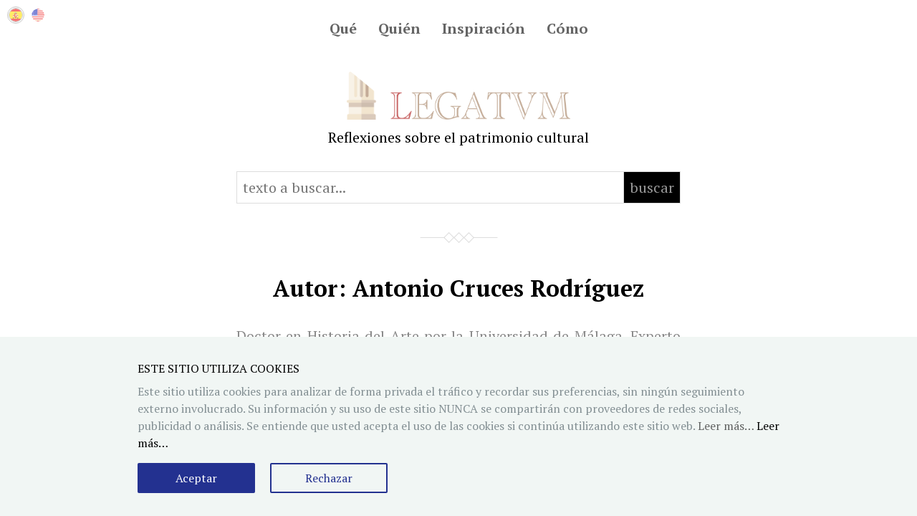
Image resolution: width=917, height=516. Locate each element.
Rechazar (328, 478)
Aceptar (196, 478)
